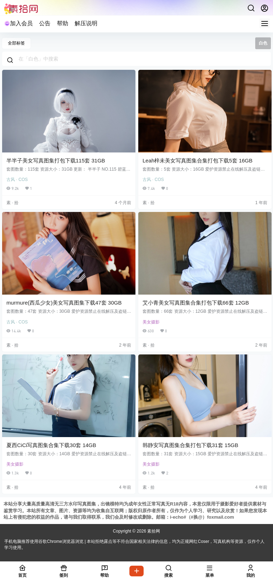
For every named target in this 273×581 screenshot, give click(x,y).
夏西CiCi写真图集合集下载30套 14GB (51, 445)
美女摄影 (151, 322)
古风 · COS (17, 179)
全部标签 (16, 43)
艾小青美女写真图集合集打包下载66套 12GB (196, 303)
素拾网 (153, 531)
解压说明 (86, 23)
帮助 (62, 23)
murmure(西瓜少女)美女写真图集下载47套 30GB (64, 303)
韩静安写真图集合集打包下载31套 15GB (190, 445)
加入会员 (18, 23)
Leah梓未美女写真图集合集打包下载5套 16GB (197, 160)
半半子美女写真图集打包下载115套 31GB (55, 160)
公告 (44, 23)
